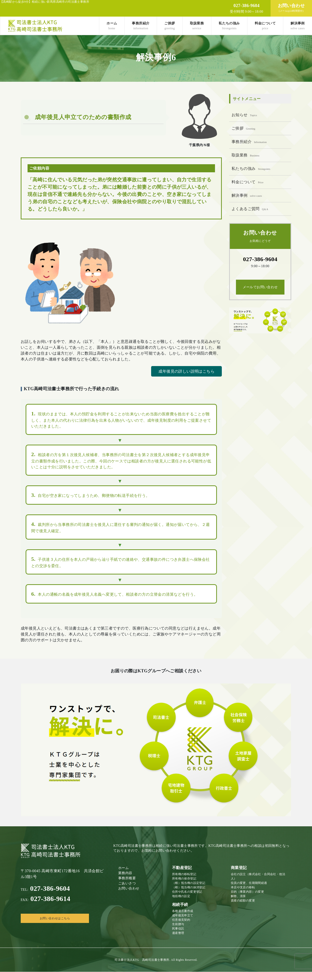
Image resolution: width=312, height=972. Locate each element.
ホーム (112, 25)
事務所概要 (127, 878)
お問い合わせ (128, 888)
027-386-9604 (45, 888)
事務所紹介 (140, 25)
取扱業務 (197, 25)
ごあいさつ (127, 883)
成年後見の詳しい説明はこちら (186, 371)
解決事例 (298, 25)
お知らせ (244, 115)
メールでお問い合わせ (260, 287)
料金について (265, 25)
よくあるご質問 (250, 209)
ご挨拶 (169, 25)
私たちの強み (229, 25)
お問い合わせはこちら (55, 918)
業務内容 (125, 873)
